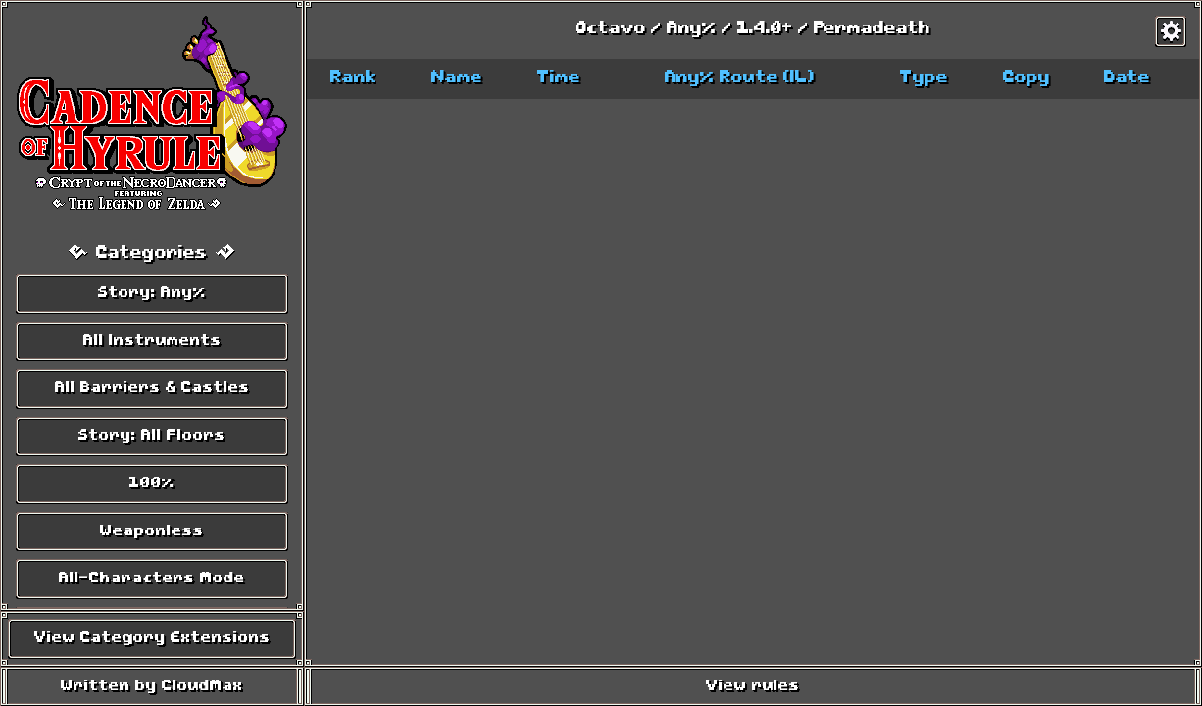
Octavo (611, 29)
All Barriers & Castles (152, 388)
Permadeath (872, 29)
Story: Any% (152, 293)
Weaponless (152, 531)
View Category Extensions (152, 638)
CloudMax (202, 686)
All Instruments (152, 341)
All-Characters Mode (152, 578)
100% (152, 483)
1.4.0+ (765, 29)
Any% (692, 29)
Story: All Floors (151, 436)
